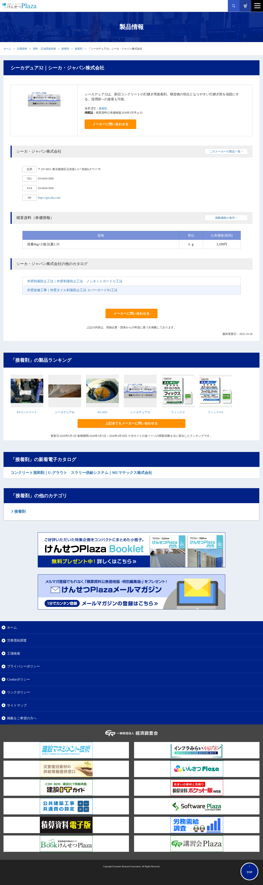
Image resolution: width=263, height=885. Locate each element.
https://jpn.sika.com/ (49, 197)
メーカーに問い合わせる (110, 124)
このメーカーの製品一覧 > (226, 151)
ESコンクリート (27, 412)
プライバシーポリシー (23, 666)
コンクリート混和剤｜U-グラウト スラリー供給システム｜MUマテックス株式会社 (81, 473)
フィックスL (215, 412)
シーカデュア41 (65, 412)
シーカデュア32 (140, 412)
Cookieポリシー (18, 679)
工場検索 (13, 653)
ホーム (7, 48)
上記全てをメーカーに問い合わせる (131, 423)
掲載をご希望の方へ (22, 718)
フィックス (178, 412)
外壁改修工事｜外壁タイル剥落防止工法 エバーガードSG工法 (72, 290)
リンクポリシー (18, 692)
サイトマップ (17, 705)
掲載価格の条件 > (226, 217)
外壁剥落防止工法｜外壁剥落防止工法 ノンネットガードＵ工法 (74, 281)
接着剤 (65, 48)
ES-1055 (102, 412)
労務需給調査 (17, 640)
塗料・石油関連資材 (44, 48)
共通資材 (22, 48)
